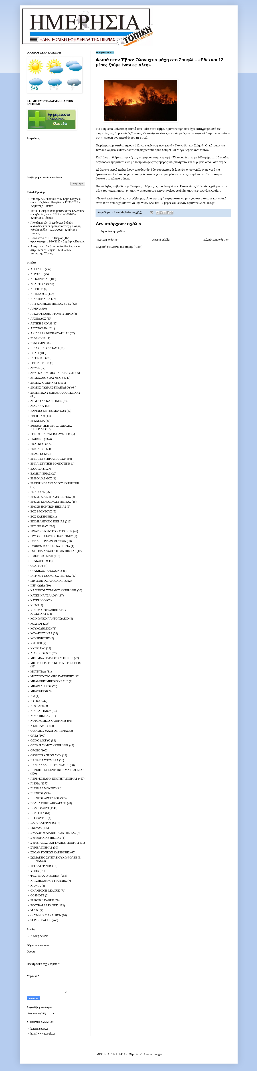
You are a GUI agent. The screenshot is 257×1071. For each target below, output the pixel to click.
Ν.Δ (33, 696)
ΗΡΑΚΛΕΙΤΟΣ (39, 560)
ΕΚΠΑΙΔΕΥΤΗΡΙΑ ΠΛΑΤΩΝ (48, 458)
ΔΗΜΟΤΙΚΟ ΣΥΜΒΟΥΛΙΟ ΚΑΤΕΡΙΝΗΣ (55, 392)
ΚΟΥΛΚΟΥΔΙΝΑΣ (41, 633)
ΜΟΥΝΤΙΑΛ (38, 671)
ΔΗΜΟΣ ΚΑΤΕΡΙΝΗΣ (44, 382)
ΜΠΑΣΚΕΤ (38, 691)
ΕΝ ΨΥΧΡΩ (38, 491)
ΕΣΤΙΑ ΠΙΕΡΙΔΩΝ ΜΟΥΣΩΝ (48, 541)
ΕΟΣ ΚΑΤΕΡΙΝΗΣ (42, 516)
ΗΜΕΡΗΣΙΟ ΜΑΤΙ (42, 555)
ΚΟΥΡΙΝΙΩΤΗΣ (40, 638)
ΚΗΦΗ (35, 605)
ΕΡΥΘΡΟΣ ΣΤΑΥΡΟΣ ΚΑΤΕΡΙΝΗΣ (52, 536)
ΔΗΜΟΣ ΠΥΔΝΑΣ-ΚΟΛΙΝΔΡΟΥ (51, 387)
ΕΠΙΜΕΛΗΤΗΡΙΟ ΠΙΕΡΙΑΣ (47, 521)
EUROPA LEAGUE (42, 900)
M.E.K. (35, 910)
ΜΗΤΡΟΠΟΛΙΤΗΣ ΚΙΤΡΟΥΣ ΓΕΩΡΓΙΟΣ (56, 663)
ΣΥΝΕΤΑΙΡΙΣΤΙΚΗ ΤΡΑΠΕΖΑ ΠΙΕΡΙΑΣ (55, 842)
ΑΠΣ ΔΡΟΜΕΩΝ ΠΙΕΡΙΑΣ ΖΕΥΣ (51, 303)
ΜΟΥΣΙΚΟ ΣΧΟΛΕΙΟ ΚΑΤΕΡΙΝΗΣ (52, 676)
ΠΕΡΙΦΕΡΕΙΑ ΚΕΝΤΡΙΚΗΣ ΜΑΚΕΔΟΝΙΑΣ (57, 770)
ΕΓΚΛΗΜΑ (38, 420)
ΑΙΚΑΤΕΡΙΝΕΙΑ (40, 298)
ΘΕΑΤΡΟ (36, 565)
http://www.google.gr (43, 1033)
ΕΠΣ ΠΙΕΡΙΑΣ (39, 526)
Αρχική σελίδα (161, 239)
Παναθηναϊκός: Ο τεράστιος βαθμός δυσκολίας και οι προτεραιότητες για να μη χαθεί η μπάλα (56, 226)
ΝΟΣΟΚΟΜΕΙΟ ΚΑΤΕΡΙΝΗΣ (48, 720)
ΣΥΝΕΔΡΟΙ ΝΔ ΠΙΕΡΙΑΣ (46, 837)
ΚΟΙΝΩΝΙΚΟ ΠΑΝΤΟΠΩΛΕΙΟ (50, 618)
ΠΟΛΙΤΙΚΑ (37, 813)
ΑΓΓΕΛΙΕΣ (37, 269)
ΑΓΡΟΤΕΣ (37, 274)
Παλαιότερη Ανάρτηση (216, 239)
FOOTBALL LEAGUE (44, 905)
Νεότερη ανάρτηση (108, 239)
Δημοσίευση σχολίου (112, 231)
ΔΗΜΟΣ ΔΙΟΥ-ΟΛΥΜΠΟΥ (47, 377)
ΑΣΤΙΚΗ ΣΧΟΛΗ (41, 323)
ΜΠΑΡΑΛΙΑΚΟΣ (41, 686)
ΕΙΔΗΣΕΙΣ (37, 439)
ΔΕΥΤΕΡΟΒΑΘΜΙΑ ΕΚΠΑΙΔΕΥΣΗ (52, 372)
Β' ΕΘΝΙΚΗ (38, 338)
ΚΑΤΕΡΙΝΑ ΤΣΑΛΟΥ (44, 595)
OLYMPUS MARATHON (46, 915)
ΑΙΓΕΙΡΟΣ (37, 289)
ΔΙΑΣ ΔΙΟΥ (38, 405)
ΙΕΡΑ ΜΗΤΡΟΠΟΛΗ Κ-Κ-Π (48, 580)
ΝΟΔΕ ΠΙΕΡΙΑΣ (40, 715)
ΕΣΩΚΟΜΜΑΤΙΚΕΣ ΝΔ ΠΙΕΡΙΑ (50, 546)
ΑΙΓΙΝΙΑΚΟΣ (39, 293)
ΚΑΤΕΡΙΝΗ (38, 600)
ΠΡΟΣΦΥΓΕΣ (39, 817)
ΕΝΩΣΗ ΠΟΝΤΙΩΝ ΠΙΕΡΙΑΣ (48, 506)
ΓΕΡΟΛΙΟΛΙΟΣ (40, 363)
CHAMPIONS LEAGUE (45, 890)
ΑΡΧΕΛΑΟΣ (38, 318)
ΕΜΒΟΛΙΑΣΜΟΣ (41, 478)
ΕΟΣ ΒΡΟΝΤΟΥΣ (41, 511)
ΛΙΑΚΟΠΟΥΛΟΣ (41, 653)
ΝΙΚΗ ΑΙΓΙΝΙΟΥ (41, 710)
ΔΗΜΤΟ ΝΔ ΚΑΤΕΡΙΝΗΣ (46, 400)
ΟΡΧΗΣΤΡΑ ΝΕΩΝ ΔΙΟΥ (46, 755)
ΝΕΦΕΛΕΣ (37, 706)
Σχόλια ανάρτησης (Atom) (126, 246)
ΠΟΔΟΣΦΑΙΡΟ (40, 808)
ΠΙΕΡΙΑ (35, 783)
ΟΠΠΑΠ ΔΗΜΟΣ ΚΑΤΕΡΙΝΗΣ (49, 745)
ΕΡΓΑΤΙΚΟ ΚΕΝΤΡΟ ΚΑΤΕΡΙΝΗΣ (51, 531)
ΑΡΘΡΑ (35, 308)
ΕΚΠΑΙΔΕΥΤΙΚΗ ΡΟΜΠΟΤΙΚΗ (50, 463)
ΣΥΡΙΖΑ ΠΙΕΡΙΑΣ (41, 847)
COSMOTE (37, 895)
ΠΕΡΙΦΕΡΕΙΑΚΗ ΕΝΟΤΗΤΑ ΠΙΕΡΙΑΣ (54, 778)
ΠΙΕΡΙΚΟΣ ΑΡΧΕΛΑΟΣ (45, 798)
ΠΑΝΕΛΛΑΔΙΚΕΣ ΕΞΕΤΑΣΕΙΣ (50, 765)
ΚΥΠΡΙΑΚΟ (38, 648)
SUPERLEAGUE (41, 920)
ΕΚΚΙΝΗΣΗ (38, 448)
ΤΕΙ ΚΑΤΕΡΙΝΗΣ (41, 865)
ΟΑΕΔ (34, 735)
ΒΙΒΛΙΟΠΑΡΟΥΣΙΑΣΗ (45, 348)
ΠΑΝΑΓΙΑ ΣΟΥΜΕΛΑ (44, 760)
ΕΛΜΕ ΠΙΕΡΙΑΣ (41, 473)
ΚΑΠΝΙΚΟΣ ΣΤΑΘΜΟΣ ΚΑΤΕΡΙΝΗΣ (54, 590)
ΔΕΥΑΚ (35, 367)
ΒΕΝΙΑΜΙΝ (38, 343)
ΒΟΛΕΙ (35, 353)
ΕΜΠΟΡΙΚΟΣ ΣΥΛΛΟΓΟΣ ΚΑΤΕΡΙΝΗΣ (55, 483)
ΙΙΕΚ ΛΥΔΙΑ (38, 585)
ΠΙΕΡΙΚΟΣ (37, 793)
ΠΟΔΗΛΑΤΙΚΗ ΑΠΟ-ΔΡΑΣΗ (48, 803)
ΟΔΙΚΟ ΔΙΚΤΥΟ (40, 740)
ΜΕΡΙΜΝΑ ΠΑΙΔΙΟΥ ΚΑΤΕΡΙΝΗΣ (52, 658)
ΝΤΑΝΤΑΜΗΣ (39, 725)
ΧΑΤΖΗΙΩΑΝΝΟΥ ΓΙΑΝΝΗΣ (49, 880)
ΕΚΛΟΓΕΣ (37, 453)
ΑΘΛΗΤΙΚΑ (38, 284)
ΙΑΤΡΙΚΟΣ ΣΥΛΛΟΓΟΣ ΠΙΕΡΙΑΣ (51, 575)
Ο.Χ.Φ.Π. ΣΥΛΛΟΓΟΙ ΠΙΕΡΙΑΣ (50, 730)
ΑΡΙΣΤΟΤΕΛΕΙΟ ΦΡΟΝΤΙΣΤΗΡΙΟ (52, 313)
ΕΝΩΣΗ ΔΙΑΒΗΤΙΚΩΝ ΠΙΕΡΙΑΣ (51, 496)
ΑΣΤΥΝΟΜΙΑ (39, 328)
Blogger (157, 1054)
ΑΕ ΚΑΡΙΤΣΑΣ (40, 279)
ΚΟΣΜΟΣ (37, 623)
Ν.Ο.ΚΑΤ (36, 701)
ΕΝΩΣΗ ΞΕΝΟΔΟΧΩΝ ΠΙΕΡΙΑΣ (51, 501)
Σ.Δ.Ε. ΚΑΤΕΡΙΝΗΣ (43, 822)
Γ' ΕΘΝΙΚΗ (37, 357)
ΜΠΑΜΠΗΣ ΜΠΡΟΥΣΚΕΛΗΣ (49, 681)
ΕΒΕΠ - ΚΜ (38, 415)
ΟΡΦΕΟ (35, 750)
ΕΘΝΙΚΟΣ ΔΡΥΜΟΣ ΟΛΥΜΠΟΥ (51, 434)
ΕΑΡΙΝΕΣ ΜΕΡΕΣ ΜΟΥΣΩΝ (48, 410)
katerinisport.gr (39, 1028)
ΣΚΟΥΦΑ (36, 827)
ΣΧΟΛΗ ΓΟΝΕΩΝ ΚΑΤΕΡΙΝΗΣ (50, 852)
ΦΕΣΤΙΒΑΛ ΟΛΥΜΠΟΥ (45, 875)
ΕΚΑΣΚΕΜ (38, 443)
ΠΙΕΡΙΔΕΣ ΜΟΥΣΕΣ (43, 788)
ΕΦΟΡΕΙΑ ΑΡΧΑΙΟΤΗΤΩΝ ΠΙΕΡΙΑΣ (53, 551)
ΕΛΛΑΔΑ (37, 468)
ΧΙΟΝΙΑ (36, 885)
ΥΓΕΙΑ (35, 870)
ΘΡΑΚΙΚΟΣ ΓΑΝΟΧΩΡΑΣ (46, 570)
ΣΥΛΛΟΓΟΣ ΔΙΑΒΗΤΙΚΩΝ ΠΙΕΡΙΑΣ (53, 832)
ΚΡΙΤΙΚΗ (36, 643)
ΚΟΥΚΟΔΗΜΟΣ (41, 628)
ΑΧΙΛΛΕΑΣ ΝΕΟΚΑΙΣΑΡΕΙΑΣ (50, 333)
